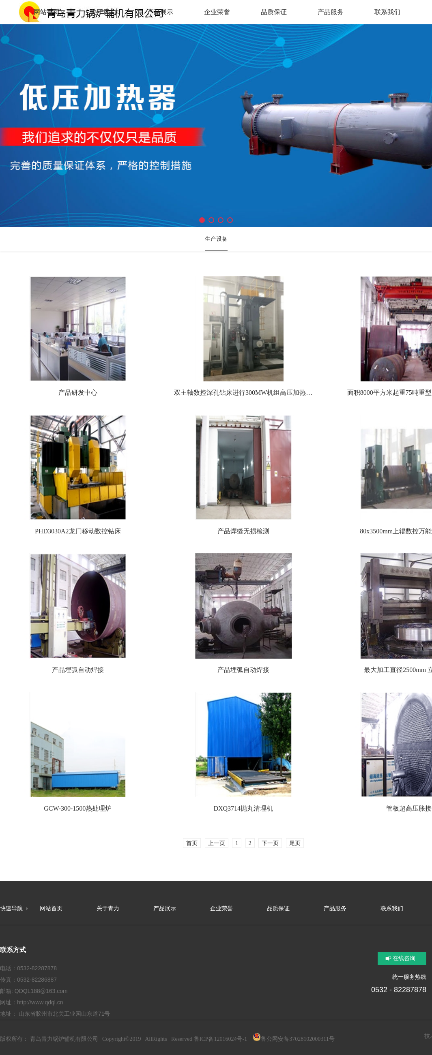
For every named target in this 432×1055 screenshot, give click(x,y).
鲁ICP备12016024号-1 (220, 1039)
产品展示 (164, 908)
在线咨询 (404, 958)
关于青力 (108, 908)
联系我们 (391, 908)
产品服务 (335, 908)
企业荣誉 (221, 908)
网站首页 (51, 908)
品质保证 (278, 908)
